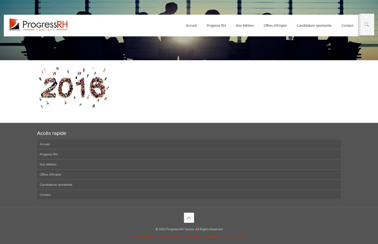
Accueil (45, 144)
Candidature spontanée (56, 184)
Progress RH (49, 154)
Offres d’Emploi (50, 174)
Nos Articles (193, 236)
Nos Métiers (48, 164)
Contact (45, 195)
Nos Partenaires (170, 236)
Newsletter (213, 236)
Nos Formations (144, 236)
